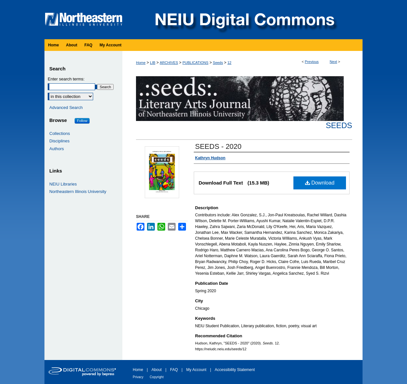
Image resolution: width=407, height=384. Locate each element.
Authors (56, 148)
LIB (152, 63)
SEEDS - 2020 (218, 146)
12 (229, 63)
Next (333, 62)
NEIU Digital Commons (244, 19)
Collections (59, 133)
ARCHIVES (169, 63)
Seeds (218, 63)
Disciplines (59, 140)
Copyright (157, 377)
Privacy (138, 377)
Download (320, 183)
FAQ (174, 369)
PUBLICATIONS (195, 63)
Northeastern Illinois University (77, 191)
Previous (312, 62)
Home (140, 63)
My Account (196, 369)
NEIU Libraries (63, 184)
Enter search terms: (66, 79)
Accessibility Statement (235, 369)
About (157, 369)
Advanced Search (66, 107)
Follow (82, 121)
